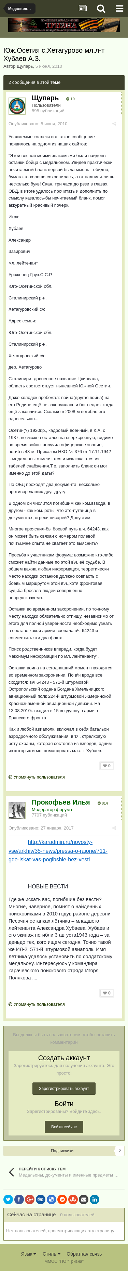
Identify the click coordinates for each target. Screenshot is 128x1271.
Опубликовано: (38, 123)
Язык (29, 1254)
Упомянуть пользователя (37, 777)
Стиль (51, 1254)
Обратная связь (84, 1254)
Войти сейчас (64, 1127)
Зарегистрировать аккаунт (64, 1088)
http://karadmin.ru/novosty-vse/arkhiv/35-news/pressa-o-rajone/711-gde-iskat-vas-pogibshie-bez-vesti (58, 850)
